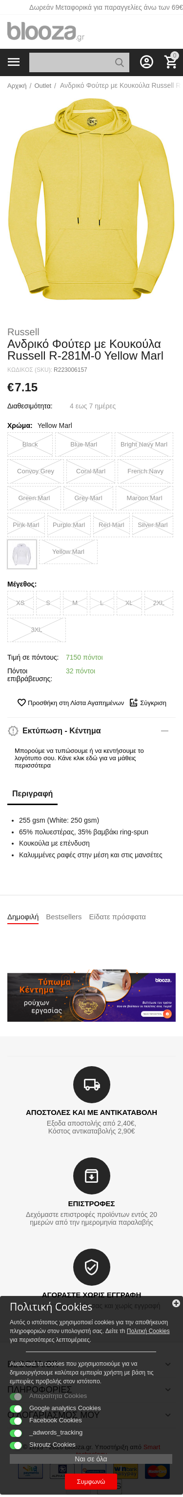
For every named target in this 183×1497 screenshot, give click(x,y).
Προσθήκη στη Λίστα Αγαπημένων (70, 703)
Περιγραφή (32, 793)
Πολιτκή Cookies (148, 1331)
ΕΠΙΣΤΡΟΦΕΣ (91, 1203)
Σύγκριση (147, 703)
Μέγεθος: (22, 584)
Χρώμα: (20, 425)
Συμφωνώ (91, 1481)
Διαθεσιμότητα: (30, 406)
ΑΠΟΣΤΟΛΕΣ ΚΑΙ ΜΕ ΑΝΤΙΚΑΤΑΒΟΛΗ (91, 1112)
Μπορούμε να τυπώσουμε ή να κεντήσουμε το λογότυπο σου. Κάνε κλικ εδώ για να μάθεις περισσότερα (79, 758)
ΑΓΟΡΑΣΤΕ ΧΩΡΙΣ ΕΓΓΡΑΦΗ (91, 1295)
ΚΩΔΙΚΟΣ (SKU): (29, 369)
